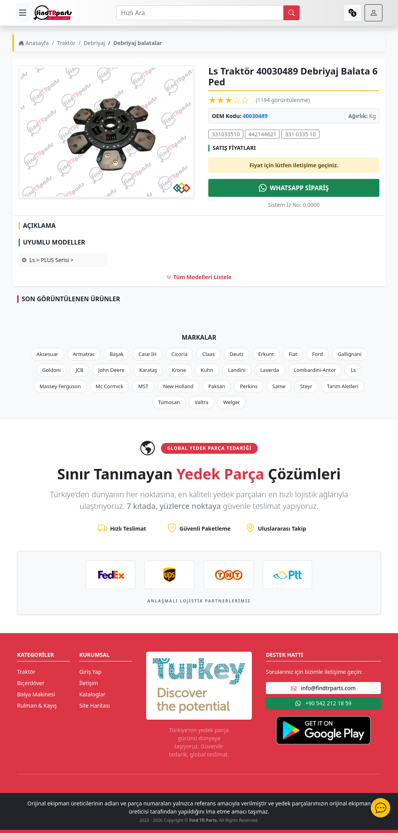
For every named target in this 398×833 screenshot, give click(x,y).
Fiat (293, 354)
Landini (237, 369)
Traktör (66, 43)
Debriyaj (94, 43)
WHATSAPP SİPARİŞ (294, 188)
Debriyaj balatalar (137, 43)
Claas (208, 354)
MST (143, 386)
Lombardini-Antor (315, 369)
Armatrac (84, 354)
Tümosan (169, 402)
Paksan (216, 386)
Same (279, 386)
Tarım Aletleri (342, 386)
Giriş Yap (90, 671)
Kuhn (207, 369)
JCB (79, 369)
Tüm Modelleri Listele (198, 277)
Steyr (306, 386)
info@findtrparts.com (323, 688)
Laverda (269, 369)
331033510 (226, 134)
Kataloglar (92, 694)
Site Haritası (94, 705)
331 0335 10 (300, 134)
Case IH (147, 354)
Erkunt (266, 354)
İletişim (88, 683)
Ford (317, 354)
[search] (291, 12)
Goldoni (51, 369)
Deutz (237, 354)
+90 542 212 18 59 (323, 703)
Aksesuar (47, 354)
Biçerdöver (30, 683)
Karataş (148, 369)
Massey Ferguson (60, 386)
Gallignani (350, 354)
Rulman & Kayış (37, 705)
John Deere (111, 369)
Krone (179, 369)
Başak (117, 354)
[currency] (352, 12)
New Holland (178, 386)
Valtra (201, 402)
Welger (231, 402)
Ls (353, 369)
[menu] (23, 13)
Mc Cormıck (110, 386)
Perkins (248, 386)
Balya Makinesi (36, 694)
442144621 (262, 134)
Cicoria (179, 354)
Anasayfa (34, 43)
